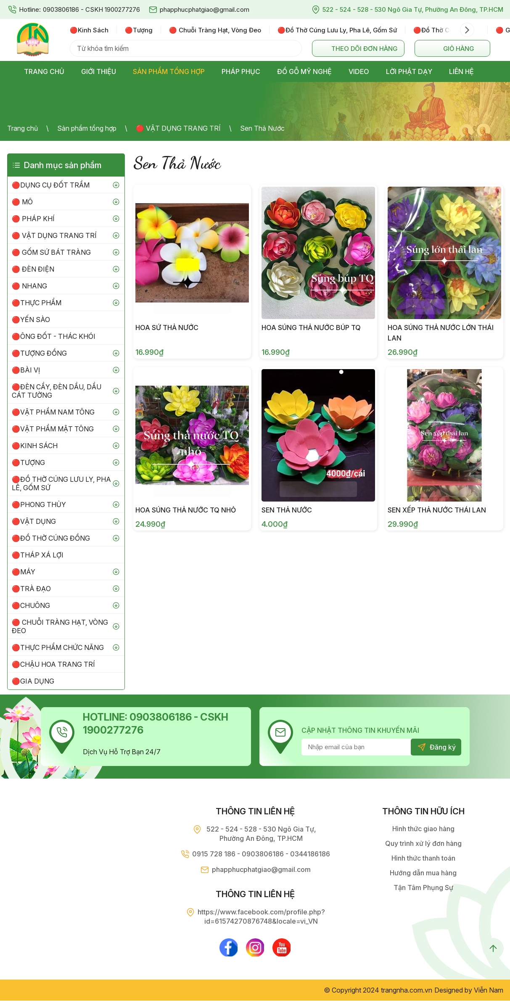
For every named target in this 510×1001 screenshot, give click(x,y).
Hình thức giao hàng (423, 828)
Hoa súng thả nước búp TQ (311, 327)
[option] (93, 30)
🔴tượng (139, 30)
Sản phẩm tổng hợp (86, 128)
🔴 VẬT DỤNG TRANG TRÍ (178, 128)
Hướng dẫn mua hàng (423, 873)
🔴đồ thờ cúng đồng (446, 30)
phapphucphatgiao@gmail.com (204, 9)
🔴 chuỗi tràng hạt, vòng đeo (215, 30)
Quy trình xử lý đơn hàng (423, 843)
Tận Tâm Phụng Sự (423, 887)
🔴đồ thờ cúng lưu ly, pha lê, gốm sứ (337, 30)
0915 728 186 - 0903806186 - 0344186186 (261, 854)
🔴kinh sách (89, 30)
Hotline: (30, 9)
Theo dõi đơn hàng (364, 49)
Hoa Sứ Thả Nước (166, 327)
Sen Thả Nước (262, 128)
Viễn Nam (488, 990)
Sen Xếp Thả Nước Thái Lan (437, 510)
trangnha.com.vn (406, 990)
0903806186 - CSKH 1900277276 (91, 9)
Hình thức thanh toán (423, 858)
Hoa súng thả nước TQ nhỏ (185, 510)
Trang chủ (22, 128)
